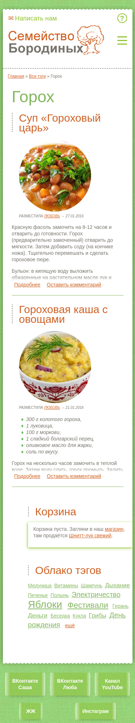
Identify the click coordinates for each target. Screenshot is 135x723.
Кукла (79, 616)
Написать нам (36, 18)
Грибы (98, 615)
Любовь (52, 216)
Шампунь (92, 585)
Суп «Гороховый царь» (60, 123)
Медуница (40, 585)
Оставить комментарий (74, 285)
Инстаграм (95, 711)
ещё (70, 625)
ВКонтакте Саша (25, 684)
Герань (120, 606)
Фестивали (87, 605)
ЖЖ (30, 711)
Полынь (59, 595)
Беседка (60, 616)
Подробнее (27, 285)
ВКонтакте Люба (70, 684)
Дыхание (117, 585)
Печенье (38, 595)
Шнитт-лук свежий (90, 535)
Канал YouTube (112, 684)
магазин (114, 529)
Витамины (66, 585)
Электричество (95, 594)
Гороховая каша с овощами (63, 314)
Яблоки (45, 604)
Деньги (38, 615)
